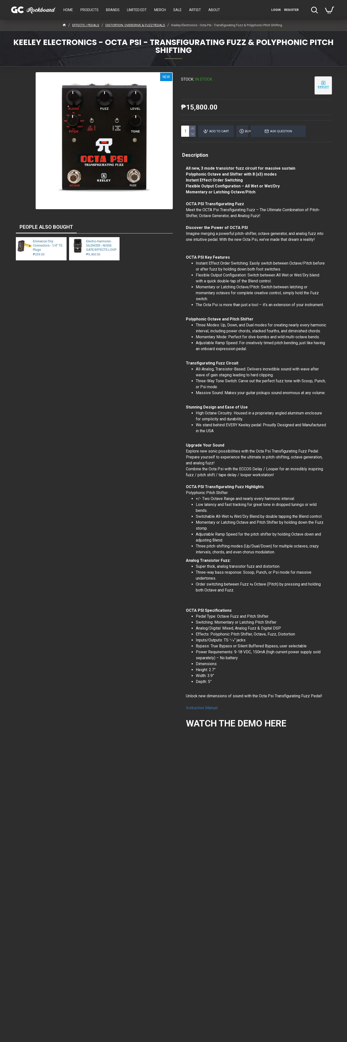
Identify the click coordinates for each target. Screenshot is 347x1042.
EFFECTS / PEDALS (85, 25)
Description (195, 155)
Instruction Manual (202, 707)
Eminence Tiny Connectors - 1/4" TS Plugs (47, 245)
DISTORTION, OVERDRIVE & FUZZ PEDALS (135, 25)
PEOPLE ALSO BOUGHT (46, 227)
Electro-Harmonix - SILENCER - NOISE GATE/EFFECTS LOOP (101, 245)
